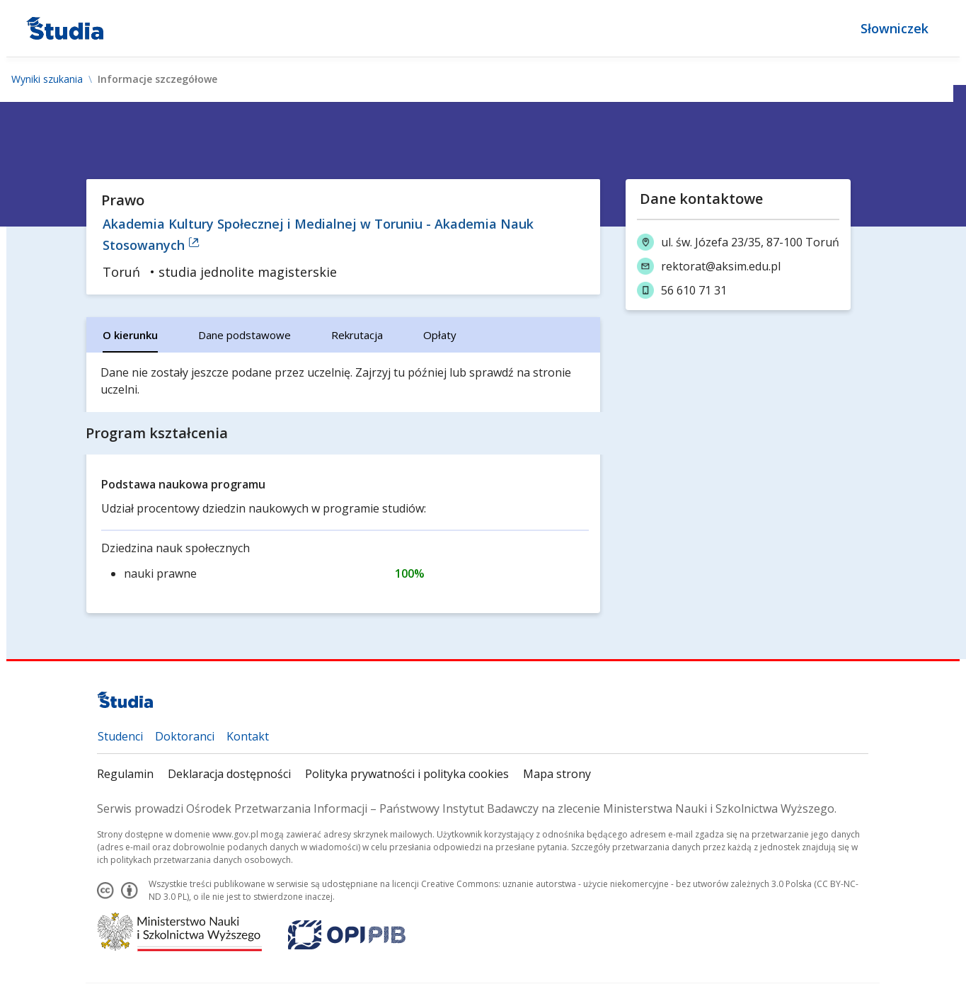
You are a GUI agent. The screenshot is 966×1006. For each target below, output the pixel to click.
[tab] (131, 335)
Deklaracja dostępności (230, 774)
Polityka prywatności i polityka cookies (408, 774)
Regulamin (126, 774)
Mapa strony (558, 774)
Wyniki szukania (47, 79)
